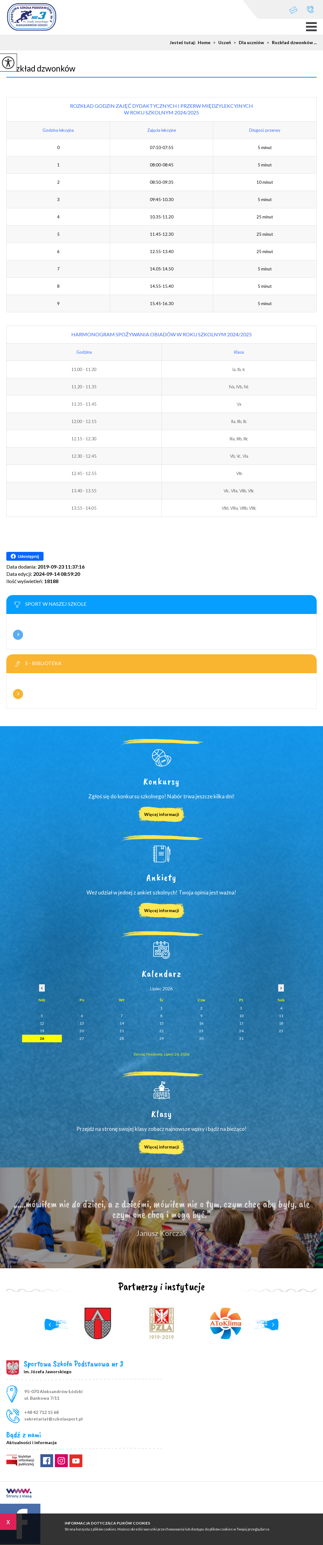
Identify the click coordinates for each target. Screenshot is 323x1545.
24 (241, 1030)
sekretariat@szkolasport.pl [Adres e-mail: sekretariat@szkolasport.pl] (53, 1418)
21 (122, 1030)
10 (241, 1015)
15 (161, 1023)
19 (42, 1030)
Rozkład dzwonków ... (290, 42)
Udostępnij (25, 556)
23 (201, 1030)
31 (241, 1038)
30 (201, 1038)
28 (122, 1038)
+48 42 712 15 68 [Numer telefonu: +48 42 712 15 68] (41, 1412)
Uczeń (220, 42)
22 (161, 1030)
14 (122, 1023)
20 (81, 1030)
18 (281, 1023)
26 (42, 1038)
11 (281, 1015)
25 (281, 1030)
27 (81, 1038)
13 (81, 1023)
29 (161, 1038)
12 (42, 1023)
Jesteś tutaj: (184, 42)
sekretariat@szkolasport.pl (293, 10)
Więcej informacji (18, 635)
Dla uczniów (247, 42)
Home (204, 42)
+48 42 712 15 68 (310, 9)
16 (201, 1023)
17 (241, 1023)
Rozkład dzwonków (40, 68)
